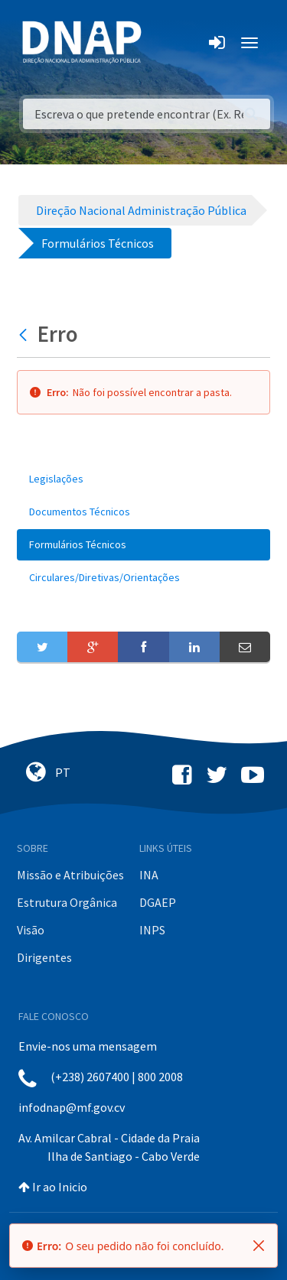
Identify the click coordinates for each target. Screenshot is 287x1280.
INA (148, 874)
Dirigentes (44, 957)
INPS (152, 929)
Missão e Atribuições (70, 874)
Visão (30, 929)
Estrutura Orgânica (67, 902)
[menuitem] (143, 479)
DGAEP (157, 902)
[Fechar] (258, 1245)
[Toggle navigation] (163, 42)
